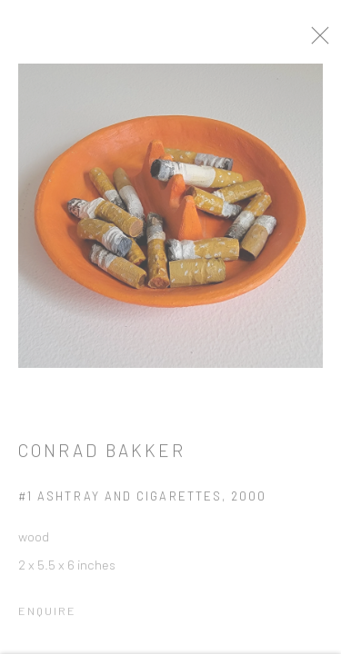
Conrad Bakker (102, 455)
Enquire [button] (47, 616)
